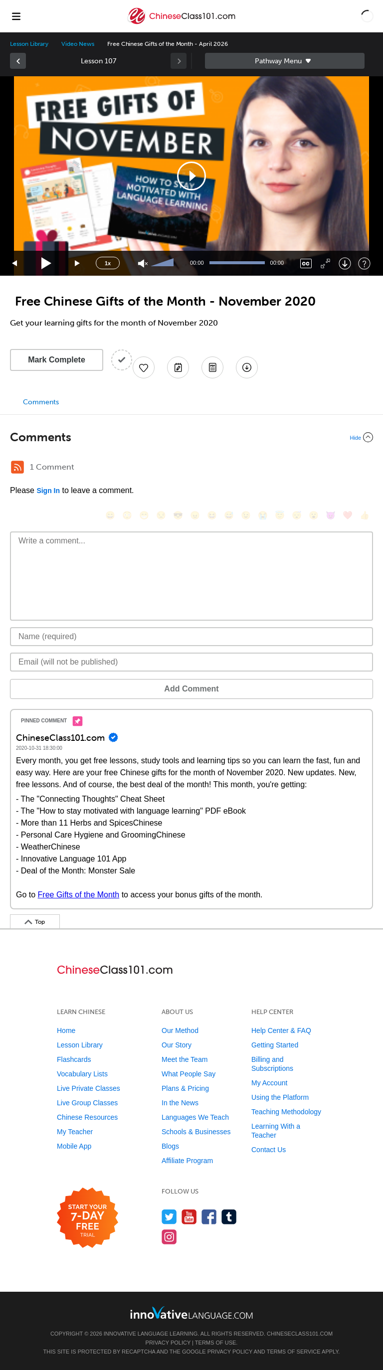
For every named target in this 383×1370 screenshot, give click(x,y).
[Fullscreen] (325, 263)
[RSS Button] (17, 467)
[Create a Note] (178, 367)
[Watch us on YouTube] (189, 1216)
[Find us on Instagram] (169, 1236)
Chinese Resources (87, 1117)
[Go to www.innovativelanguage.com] (191, 1312)
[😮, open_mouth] (313, 515)
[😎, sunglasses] (178, 515)
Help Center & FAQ (281, 1030)
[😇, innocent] (279, 515)
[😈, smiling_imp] (330, 515)
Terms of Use (215, 1343)
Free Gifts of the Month (79, 894)
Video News (77, 43)
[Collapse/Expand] (191, 437)
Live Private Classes (88, 1088)
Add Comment (191, 689)
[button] (367, 16)
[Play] (46, 263)
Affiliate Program (187, 1161)
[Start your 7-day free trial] (87, 1218)
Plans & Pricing (185, 1088)
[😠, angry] (195, 515)
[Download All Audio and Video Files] (247, 367)
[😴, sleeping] (296, 515)
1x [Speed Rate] (108, 263)
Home (66, 1030)
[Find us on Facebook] (209, 1216)
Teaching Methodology (286, 1112)
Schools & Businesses (196, 1132)
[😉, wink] (245, 515)
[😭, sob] (262, 515)
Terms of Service (294, 1352)
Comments (41, 402)
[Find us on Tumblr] (229, 1216)
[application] (191, 176)
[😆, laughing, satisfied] (211, 515)
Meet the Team (184, 1059)
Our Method (180, 1030)
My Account (269, 1083)
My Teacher (75, 1132)
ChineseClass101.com (300, 1334)
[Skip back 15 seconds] (15, 263)
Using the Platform (280, 1097)
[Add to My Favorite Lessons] (144, 367)
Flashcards (74, 1059)
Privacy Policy (168, 1343)
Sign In (48, 491)
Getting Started (274, 1045)
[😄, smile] (110, 515)
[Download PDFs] (212, 367)
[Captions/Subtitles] (306, 263)
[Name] (191, 636)
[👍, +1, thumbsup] (364, 515)
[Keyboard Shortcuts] (364, 263)
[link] (18, 61)
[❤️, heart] (347, 515)
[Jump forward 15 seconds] (78, 263)
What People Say (188, 1074)
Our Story (177, 1045)
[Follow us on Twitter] (169, 1216)
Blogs (170, 1146)
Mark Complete (56, 359)
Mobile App (74, 1146)
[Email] (191, 662)
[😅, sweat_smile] (228, 515)
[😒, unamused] (161, 515)
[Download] (345, 263)
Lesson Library (29, 43)
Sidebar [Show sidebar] (285, 61)
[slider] (164, 263)
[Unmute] (143, 263)
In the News (180, 1103)
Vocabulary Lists (82, 1074)
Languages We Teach (195, 1117)
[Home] (182, 23)
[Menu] (16, 16)
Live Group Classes (87, 1103)
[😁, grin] (144, 515)
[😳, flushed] (127, 515)
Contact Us (268, 1150)
